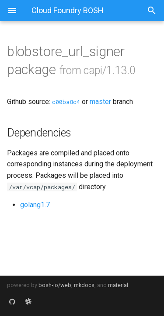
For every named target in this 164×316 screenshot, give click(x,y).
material (118, 285)
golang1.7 (35, 205)
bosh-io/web (54, 285)
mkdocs (84, 285)
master (100, 101)
